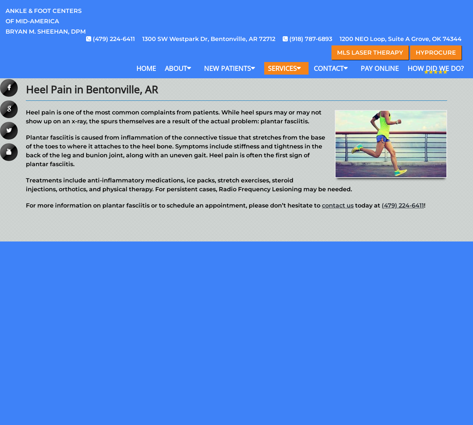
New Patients (227, 68)
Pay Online (380, 68)
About (176, 68)
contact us (338, 205)
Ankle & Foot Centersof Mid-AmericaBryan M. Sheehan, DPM (46, 21)
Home (146, 68)
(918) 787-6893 (310, 38)
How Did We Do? (436, 68)
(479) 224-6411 (114, 38)
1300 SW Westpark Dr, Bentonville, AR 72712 (208, 38)
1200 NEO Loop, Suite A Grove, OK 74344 (401, 38)
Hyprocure (436, 52)
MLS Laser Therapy (370, 52)
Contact (329, 68)
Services (282, 68)
